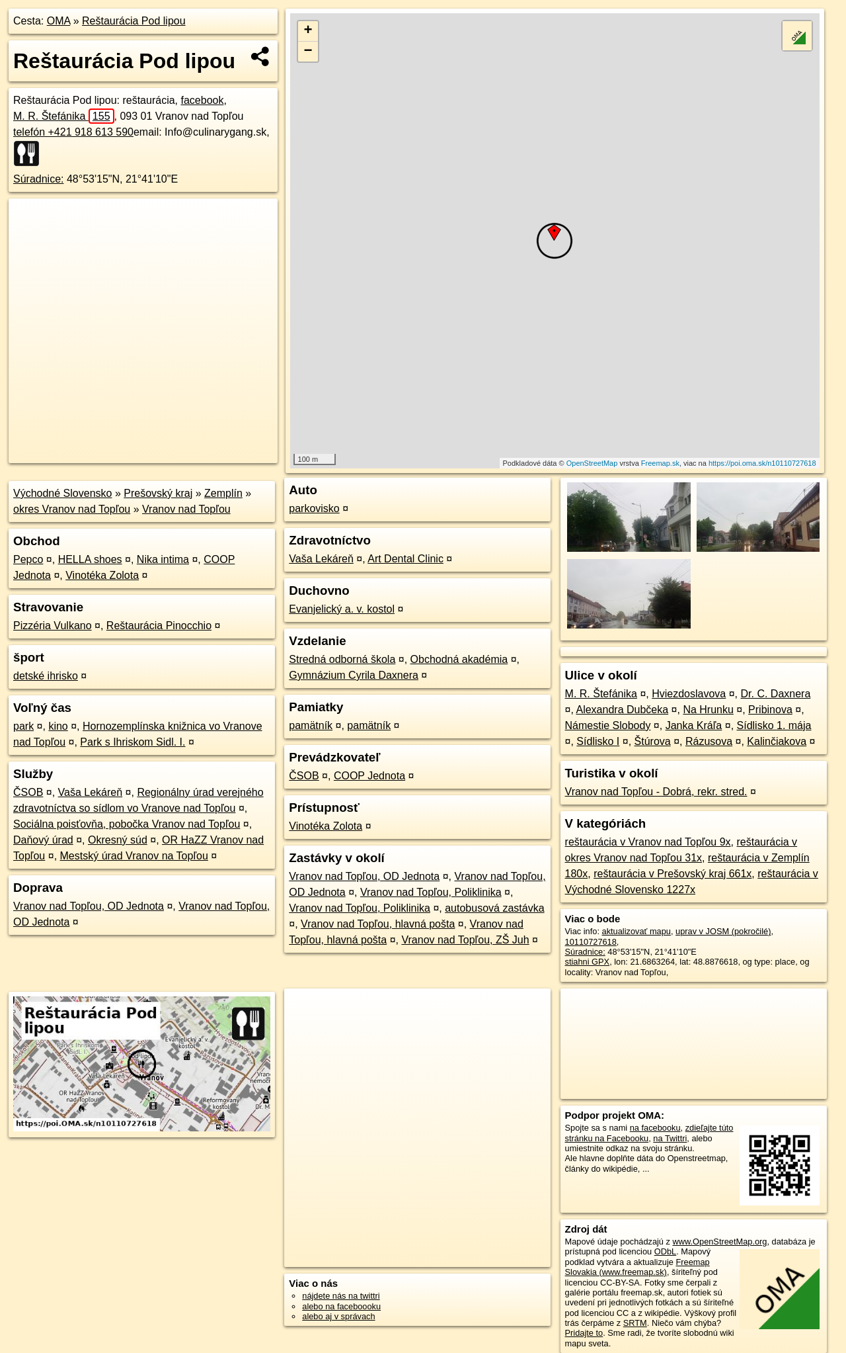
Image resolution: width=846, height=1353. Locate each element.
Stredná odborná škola (342, 659)
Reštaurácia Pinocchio (159, 625)
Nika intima (163, 559)
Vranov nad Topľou (186, 509)
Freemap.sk (660, 463)
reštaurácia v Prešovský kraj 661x (672, 873)
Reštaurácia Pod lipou (134, 20)
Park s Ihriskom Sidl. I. (132, 742)
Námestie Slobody (608, 725)
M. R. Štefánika (63, 116)
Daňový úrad (43, 840)
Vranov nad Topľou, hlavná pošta (378, 924)
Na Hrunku (708, 709)
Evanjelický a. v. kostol (342, 609)
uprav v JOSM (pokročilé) (723, 931)
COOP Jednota (369, 775)
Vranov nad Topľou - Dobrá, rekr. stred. (656, 791)
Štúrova (652, 741)
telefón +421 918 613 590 (73, 132)
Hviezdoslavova (689, 693)
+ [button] (308, 31)
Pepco (28, 559)
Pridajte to (584, 1333)
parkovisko (314, 508)
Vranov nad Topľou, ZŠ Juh (465, 939)
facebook (201, 100)
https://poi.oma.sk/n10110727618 (762, 463)
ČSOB (28, 792)
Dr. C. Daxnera (776, 693)
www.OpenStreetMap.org (719, 1241)
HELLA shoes (90, 559)
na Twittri (670, 1138)
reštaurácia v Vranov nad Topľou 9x (648, 842)
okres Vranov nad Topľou (71, 509)
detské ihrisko (45, 675)
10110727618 (591, 942)
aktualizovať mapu (636, 931)
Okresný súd (117, 840)
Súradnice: (38, 179)
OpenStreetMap (592, 463)
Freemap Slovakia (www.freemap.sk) (637, 1267)
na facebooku (655, 1128)
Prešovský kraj (158, 493)
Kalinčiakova (776, 741)
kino (57, 726)
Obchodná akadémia (459, 659)
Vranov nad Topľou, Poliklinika (431, 892)
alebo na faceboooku (341, 1306)
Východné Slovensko (62, 493)
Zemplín (223, 493)
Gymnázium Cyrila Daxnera (353, 675)
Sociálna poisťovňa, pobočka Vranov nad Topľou (126, 824)
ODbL (665, 1251)
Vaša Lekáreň (90, 792)
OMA (59, 20)
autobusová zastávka (494, 908)
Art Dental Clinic (405, 558)
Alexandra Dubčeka (622, 709)
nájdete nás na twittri (340, 1296)
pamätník (310, 725)
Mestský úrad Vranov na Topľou (134, 855)
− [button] (308, 52)
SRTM (635, 1323)
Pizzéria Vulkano (52, 625)
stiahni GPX (587, 962)
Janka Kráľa (694, 725)
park (23, 726)
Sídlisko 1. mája (774, 725)
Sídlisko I (597, 741)
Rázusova (708, 741)
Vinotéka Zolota (102, 575)
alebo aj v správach (338, 1316)
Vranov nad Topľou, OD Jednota (88, 906)
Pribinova (770, 709)
